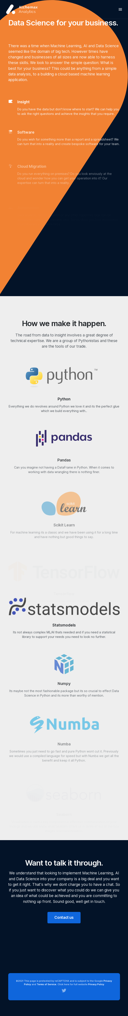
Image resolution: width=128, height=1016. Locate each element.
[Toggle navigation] (120, 9)
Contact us (64, 917)
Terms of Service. (47, 984)
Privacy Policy (96, 984)
